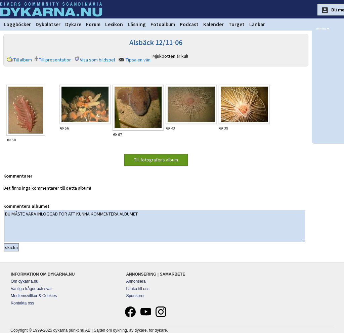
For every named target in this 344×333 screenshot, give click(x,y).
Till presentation (55, 60)
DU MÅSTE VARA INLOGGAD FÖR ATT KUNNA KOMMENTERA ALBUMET (154, 226)
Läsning (137, 24)
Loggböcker (17, 24)
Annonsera (135, 281)
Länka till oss (137, 288)
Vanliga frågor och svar (31, 288)
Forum (93, 24)
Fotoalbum (162, 24)
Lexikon (114, 24)
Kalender (213, 24)
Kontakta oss (22, 303)
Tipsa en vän (138, 60)
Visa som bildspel (97, 60)
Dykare (73, 24)
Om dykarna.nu (24, 281)
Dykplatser (48, 24)
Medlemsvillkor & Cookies (34, 295)
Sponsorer (135, 295)
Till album (22, 60)
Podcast (189, 24)
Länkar (257, 24)
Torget (236, 24)
